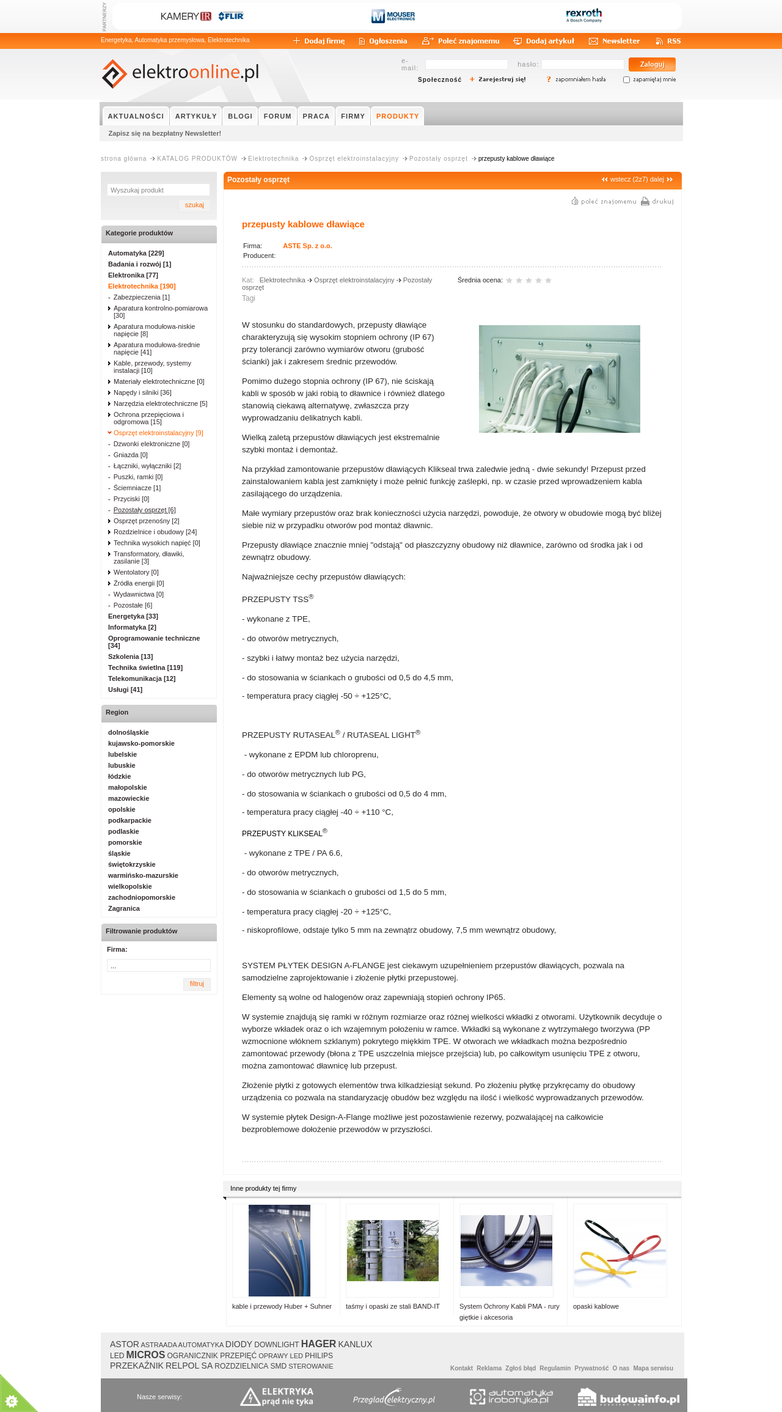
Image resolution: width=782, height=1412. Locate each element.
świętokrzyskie (132, 864)
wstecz (620, 179)
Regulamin (555, 1368)
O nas (621, 1368)
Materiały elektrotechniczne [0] (159, 381)
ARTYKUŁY (196, 116)
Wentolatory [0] (136, 572)
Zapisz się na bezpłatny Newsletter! (165, 133)
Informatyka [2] (132, 627)
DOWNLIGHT (276, 1344)
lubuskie (122, 765)
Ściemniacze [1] (137, 487)
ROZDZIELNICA (241, 1366)
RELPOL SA (189, 1365)
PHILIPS (319, 1355)
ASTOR (124, 1344)
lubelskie (122, 754)
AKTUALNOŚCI (136, 116)
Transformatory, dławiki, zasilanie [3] (149, 557)
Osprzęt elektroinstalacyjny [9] (158, 432)
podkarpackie (130, 820)
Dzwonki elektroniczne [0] (152, 443)
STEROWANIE (311, 1366)
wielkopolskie (130, 886)
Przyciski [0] (132, 498)
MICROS (145, 1355)
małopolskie (127, 787)
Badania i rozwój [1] (139, 264)
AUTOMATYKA (201, 1344)
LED (117, 1355)
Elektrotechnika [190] (142, 286)
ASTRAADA (159, 1344)
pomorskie (125, 842)
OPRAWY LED (280, 1355)
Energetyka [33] (133, 616)
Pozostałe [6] (133, 605)
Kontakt (461, 1368)
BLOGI (240, 116)
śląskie (119, 853)
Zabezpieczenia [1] (142, 297)
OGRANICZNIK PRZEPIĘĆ (212, 1355)
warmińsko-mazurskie (143, 875)
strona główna (124, 158)
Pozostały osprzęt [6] (145, 509)
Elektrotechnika (273, 158)
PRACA (317, 116)
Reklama (489, 1368)
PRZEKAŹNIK (137, 1365)
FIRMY (353, 116)
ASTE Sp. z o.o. (307, 245)
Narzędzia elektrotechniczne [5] (160, 403)
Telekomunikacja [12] (141, 678)
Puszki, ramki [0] (138, 476)
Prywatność (591, 1368)
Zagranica (124, 908)
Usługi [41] (125, 689)
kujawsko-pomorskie (141, 743)
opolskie (122, 809)
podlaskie (123, 831)
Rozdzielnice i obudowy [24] (155, 531)
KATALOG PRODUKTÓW (197, 158)
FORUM (278, 116)
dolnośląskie (128, 732)
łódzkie (119, 776)
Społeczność (440, 79)
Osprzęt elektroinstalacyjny (354, 158)
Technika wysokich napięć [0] (157, 542)
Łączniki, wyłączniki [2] (147, 465)
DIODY (238, 1344)
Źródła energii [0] (139, 583)
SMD (278, 1366)
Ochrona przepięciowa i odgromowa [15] (149, 418)
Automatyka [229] (136, 253)
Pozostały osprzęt (438, 158)
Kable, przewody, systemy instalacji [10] (152, 366)
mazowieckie (128, 798)
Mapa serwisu (653, 1368)
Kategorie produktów (139, 233)
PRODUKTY (398, 116)
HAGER (319, 1344)
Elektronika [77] (133, 275)
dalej (657, 179)
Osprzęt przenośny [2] (147, 520)
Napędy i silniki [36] (143, 392)
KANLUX (355, 1344)
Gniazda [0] (131, 454)
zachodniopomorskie (141, 897)
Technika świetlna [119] (145, 667)
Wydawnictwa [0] (139, 594)
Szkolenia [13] (130, 656)
